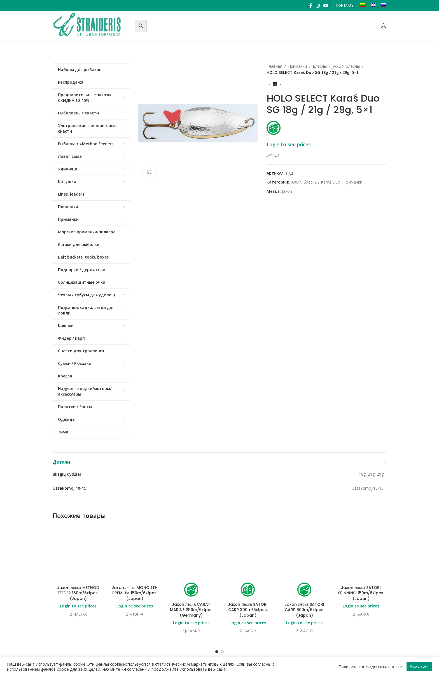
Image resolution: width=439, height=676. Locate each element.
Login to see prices (289, 144)
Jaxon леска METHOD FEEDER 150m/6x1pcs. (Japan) (78, 548)
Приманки (297, 66)
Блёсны (320, 66)
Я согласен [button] (419, 666)
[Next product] (280, 84)
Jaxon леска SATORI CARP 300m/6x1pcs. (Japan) (247, 565)
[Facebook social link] (310, 5)
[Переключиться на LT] (362, 5)
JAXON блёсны (346, 66)
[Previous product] (269, 84)
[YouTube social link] (326, 5)
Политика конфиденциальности (370, 666)
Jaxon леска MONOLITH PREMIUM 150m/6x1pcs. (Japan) (135, 548)
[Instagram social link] (317, 5)
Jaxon (287, 191)
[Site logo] (92, 25)
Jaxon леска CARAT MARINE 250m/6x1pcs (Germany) (191, 565)
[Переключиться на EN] (373, 5)
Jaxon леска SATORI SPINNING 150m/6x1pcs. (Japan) (361, 548)
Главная (274, 66)
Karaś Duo (330, 182)
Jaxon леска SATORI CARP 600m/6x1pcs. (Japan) (304, 565)
